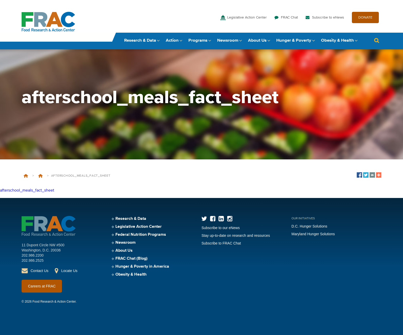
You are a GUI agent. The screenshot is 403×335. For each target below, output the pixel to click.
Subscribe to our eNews (221, 228)
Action (172, 40)
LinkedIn (221, 218)
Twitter (204, 218)
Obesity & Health (337, 40)
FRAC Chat (289, 17)
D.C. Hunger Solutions (309, 226)
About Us (257, 40)
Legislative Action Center (247, 17)
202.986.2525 (33, 260)
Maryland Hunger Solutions (313, 234)
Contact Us (39, 271)
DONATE (365, 17)
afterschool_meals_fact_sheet (27, 190)
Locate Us (69, 271)
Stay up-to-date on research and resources (236, 235)
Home (26, 175)
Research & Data (140, 40)
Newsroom (227, 40)
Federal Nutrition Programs (140, 235)
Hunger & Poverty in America (142, 267)
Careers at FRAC (42, 286)
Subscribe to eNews (328, 17)
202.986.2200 (33, 255)
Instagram (229, 218)
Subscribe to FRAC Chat (221, 243)
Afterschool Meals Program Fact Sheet (40, 175)
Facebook (212, 218)
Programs (197, 40)
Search (376, 40)
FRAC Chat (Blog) (131, 259)
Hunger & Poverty (293, 40)
